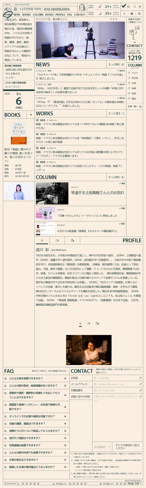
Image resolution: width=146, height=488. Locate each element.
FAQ (69, 14)
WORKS (26, 14)
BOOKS (49, 14)
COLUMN (38, 14)
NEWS (17, 14)
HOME (7, 14)
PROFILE (60, 14)
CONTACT (80, 14)
